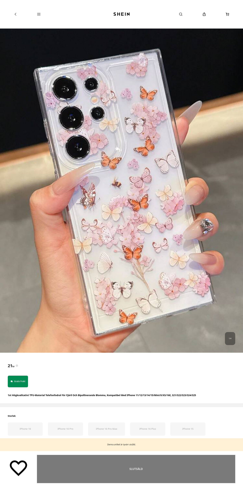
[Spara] (18, 468)
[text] (11, 366)
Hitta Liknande (136, 469)
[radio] (25, 429)
